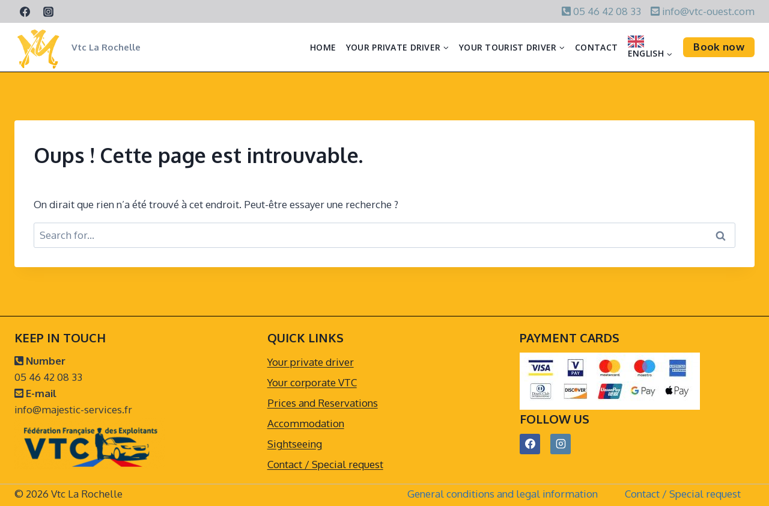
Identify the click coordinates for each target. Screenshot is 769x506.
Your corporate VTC (312, 382)
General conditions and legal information (502, 493)
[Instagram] (48, 11)
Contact (596, 47)
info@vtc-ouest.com (707, 11)
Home (323, 47)
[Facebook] (24, 11)
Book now (718, 46)
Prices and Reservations (322, 402)
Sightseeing (294, 443)
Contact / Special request (325, 464)
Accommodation (305, 423)
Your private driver (310, 362)
